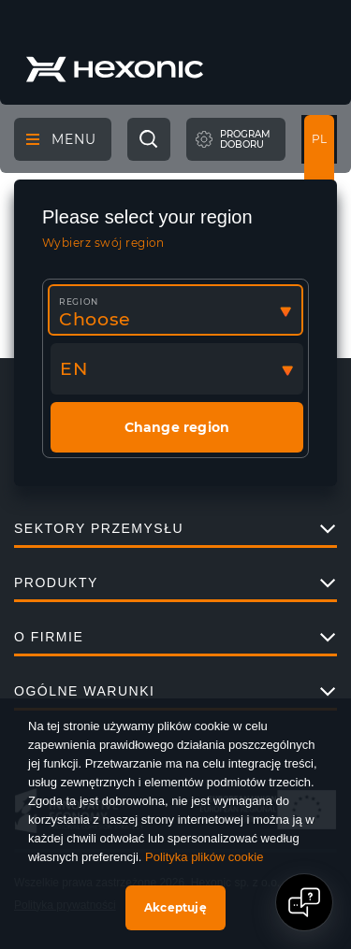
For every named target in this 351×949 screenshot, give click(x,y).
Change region (177, 427)
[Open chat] (304, 902)
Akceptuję (175, 907)
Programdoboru (245, 139)
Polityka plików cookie (204, 857)
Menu (61, 139)
